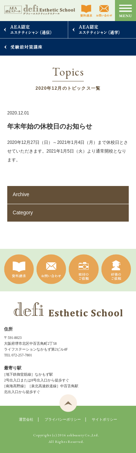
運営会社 (26, 419)
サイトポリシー (104, 419)
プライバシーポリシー (63, 419)
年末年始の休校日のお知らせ (49, 126)
